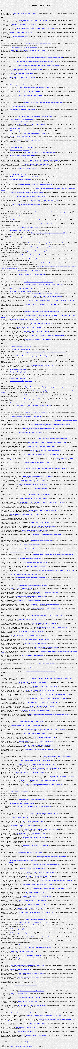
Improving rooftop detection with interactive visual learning (51, 856)
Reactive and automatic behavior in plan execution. (34, 1035)
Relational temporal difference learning (36, 566)
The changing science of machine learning (20, 402)
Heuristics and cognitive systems (18, 174)
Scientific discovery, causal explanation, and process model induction (27, 131)
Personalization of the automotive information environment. (42, 936)
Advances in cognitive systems (17, 378)
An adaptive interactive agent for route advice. (34, 837)
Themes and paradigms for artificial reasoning (34, 133)
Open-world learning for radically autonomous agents (23, 109)
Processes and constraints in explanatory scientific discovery (33, 484)
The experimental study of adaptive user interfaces (30, 852)
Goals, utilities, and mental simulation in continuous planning (50, 211)
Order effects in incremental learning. (19, 993)
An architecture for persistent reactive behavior (46, 647)
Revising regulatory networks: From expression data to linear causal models (48, 698)
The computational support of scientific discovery (22, 803)
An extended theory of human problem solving (28, 600)
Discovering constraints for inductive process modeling (40, 365)
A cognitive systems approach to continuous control (29, 95)
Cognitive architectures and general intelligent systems (23, 574)
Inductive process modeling (40, 488)
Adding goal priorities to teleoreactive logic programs (33, 498)
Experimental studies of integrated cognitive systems (30, 631)
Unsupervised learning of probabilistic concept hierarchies (29, 772)
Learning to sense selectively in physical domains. (22, 951)
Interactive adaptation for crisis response (37, 904)
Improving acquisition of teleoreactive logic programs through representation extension (44, 352)
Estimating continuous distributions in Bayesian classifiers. (32, 1005)
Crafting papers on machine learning (19, 791)
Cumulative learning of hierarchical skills (27, 619)
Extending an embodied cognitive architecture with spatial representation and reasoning (38, 65)
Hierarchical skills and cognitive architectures (36, 643)
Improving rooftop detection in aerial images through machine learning (47, 888)
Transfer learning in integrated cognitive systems (65, 420)
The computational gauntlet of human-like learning (22, 77)
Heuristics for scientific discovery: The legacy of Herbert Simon (25, 667)
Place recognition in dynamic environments (29, 944)
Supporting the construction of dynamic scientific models (40, 446)
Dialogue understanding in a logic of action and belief (31, 274)
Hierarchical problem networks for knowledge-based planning (34, 87)
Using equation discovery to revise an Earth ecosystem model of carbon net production (52, 678)
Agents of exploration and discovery (19, 84)
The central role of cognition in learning (20, 230)
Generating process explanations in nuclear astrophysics (31, 868)
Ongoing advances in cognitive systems (19, 150)
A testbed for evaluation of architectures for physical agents (41, 510)
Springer (11, 862)
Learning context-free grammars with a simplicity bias (32, 799)
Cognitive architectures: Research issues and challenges (36, 462)
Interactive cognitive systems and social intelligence (23, 182)
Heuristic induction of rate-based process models (28, 270)
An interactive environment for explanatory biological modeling (25, 416)
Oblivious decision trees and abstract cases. (26, 1031)
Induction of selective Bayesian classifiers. (26, 1027)
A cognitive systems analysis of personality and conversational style (26, 192)
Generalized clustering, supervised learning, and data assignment (43, 768)
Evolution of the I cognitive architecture (27, 168)
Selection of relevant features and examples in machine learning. (32, 922)
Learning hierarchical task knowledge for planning (24, 13)
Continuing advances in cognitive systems (20, 291)
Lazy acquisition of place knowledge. (33, 955)
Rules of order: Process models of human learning (34, 530)
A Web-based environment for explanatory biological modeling (31, 356)
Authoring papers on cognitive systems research (21, 119)
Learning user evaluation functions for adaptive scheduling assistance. (41, 829)
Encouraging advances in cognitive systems (20, 157)
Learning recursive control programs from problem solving (30, 577)
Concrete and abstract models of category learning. (22, 825)
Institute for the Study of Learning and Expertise (21, 1046)
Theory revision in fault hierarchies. (38, 1023)
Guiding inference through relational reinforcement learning (44, 604)
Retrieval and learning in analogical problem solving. (29, 997)
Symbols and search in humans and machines (21, 32)
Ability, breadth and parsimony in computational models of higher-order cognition (45, 468)
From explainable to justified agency (19, 36)
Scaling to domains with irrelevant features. (27, 958)
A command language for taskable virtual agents (35, 412)
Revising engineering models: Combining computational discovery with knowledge (45, 729)
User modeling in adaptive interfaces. (19, 817)
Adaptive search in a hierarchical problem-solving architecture (39, 152)
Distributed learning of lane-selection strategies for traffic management (35, 912)
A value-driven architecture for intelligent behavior (42, 706)
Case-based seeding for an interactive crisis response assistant (37, 884)
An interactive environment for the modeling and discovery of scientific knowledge (53, 554)
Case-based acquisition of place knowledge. (28, 1001)
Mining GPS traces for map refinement (45, 663)
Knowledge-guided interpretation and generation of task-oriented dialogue (49, 233)
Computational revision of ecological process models (43, 623)
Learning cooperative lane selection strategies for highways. (32, 900)
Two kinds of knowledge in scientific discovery (30, 432)
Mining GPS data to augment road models (33, 821)
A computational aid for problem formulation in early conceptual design (46, 335)
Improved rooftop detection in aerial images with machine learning (53, 694)
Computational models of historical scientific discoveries (61, 776)
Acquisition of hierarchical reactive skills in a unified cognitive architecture (40, 454)
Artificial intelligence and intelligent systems (28, 548)
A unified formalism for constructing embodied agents (37, 43)
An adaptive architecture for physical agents (21, 588)
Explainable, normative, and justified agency (21, 136)
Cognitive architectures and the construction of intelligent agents (26, 635)
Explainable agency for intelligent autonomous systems (44, 200)
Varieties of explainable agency (17, 128)
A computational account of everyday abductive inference (33, 394)
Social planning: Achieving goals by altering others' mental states (46, 296)
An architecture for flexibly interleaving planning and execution (49, 262)
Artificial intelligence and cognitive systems (21, 381)
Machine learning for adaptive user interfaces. (21, 928)
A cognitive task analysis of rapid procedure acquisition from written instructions (43, 102)
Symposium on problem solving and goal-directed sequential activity (35, 184)
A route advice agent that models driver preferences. (36, 845)
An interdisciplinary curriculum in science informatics (32, 480)
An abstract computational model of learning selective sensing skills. (27, 965)
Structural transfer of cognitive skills (40, 522)
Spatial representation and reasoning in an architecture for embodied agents (35, 28)
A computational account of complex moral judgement (35, 331)
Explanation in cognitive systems (18, 106)
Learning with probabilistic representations (34, 919)
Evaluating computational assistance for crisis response (40, 872)
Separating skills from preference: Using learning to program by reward (35, 741)
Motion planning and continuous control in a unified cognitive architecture (35, 61)
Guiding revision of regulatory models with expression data (38, 749)
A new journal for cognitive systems (19, 371)
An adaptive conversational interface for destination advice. (43, 813)
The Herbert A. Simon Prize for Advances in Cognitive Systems (25, 176)
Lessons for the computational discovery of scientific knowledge (26, 725)
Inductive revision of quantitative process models (42, 579)
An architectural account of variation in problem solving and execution (27, 219)
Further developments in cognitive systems (20, 179)
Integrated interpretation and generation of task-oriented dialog (41, 304)
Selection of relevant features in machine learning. (22, 1012)
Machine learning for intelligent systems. (20, 932)
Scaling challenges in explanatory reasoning (29, 91)
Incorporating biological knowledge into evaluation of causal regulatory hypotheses (49, 714)
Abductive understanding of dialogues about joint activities (45, 293)
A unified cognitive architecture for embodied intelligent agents (32, 20)
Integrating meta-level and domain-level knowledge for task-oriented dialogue (45, 284)
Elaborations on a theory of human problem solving (29, 327)
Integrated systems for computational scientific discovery (24, 24)
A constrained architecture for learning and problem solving (32, 585)
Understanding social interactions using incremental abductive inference (41, 311)
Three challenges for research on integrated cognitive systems (25, 319)
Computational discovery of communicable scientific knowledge (38, 745)
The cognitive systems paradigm (18, 369)
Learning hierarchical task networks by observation (34, 562)
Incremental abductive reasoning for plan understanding (37, 339)
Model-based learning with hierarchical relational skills (35, 639)
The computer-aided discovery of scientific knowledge (23, 860)
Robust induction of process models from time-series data (40, 690)
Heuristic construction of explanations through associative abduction (35, 116)
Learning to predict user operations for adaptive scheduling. (37, 896)
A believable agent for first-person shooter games (43, 526)
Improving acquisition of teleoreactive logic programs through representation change (42, 386)
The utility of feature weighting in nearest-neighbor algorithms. (36, 947)
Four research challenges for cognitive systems (21, 288)
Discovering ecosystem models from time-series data (45, 686)
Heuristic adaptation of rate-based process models (29, 254)
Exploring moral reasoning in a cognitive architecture (30, 398)
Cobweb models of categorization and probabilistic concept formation (34, 405)
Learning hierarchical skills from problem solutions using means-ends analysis (47, 442)
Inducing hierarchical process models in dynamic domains (46, 608)
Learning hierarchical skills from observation (35, 733)
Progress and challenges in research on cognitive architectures (25, 204)
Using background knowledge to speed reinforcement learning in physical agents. (44, 784)
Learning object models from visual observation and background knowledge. (44, 1015)
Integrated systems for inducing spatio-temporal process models (38, 428)
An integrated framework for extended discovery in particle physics (34, 760)
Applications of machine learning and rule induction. (31, 991)
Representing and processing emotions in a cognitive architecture (26, 69)
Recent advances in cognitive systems (19, 237)
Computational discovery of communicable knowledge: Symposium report (36, 764)
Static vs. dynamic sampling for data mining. (29, 977)
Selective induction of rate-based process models (28, 215)
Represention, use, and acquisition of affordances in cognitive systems (43, 160)
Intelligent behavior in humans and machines (21, 346)
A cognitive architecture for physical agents (33, 655)
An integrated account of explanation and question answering (38, 250)
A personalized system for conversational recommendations (40, 671)
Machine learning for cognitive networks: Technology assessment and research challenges (42, 502)
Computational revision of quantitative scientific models (57, 756)
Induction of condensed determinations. (20, 969)
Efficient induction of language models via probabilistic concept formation (45, 57)
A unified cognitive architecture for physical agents (28, 558)
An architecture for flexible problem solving (41, 323)
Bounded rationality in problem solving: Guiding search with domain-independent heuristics (51, 300)
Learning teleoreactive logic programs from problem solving (31, 596)
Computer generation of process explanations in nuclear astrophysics (34, 806)
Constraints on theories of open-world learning (21, 73)
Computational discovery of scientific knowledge (38, 494)
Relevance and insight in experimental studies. (26, 985)
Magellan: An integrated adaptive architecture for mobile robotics (56, 880)
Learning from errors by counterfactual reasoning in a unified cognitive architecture (51, 424)
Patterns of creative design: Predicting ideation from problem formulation (46, 242)
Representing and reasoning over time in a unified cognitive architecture (48, 450)
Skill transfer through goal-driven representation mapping (53, 438)
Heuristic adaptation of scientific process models (28, 227)
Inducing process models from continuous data (43, 737)
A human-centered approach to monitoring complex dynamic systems (47, 615)
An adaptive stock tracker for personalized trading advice (36, 710)
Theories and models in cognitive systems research (22, 155)
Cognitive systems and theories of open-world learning (23, 47)
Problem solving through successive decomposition (40, 258)
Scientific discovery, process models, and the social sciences (31, 124)
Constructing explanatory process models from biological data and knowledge (56, 570)
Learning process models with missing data (41, 540)
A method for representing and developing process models (47, 534)
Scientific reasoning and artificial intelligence (30, 544)
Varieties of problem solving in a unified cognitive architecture (25, 514)
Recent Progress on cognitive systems (19, 121)
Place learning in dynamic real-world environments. (31, 973)
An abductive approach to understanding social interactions (38, 282)
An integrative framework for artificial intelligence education (25, 140)
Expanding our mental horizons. (30, 924)
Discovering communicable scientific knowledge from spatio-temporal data (38, 780)
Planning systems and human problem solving (21, 147)
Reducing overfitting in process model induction (46, 592)
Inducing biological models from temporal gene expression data (41, 702)
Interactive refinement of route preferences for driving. (30, 908)
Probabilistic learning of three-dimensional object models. (38, 981)
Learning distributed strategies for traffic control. (38, 892)
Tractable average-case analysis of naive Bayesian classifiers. (31, 833)
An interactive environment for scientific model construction (33, 682)
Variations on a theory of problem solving (43, 223)
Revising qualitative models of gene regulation (31, 721)
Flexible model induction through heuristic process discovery (31, 196)
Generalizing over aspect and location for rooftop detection (47, 864)
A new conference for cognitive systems (20, 349)
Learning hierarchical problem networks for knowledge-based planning (27, 50)
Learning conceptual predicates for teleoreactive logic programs (37, 476)
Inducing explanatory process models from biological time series (52, 627)
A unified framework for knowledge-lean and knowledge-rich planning (38, 246)
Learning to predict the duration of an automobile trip (39, 876)
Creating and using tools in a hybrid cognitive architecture (35, 164)
